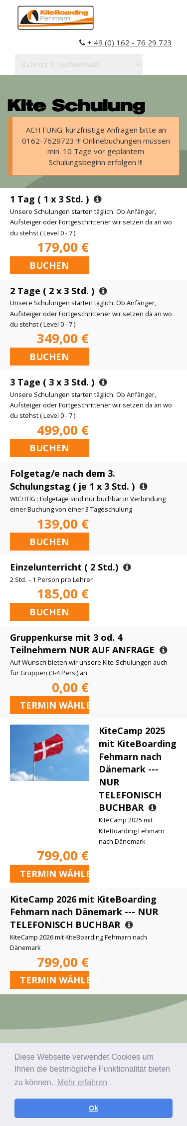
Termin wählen (54, 705)
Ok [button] (93, 1108)
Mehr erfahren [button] (82, 1082)
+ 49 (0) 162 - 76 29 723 (125, 42)
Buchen (49, 265)
